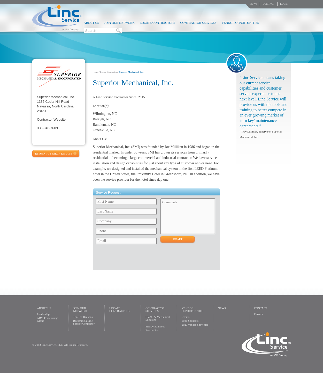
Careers (258, 314)
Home (95, 72)
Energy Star (152, 330)
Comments (188, 216)
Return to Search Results (53, 153)
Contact (268, 3)
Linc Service (56, 18)
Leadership (43, 314)
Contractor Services (198, 23)
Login (284, 3)
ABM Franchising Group (47, 319)
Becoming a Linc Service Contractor (84, 322)
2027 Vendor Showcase (195, 324)
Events (185, 316)
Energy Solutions (155, 326)
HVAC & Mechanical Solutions (157, 318)
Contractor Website (51, 119)
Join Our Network (119, 23)
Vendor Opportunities (240, 23)
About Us (91, 23)
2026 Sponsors (190, 320)
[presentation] (133, 258)
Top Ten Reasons (83, 316)
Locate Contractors (157, 23)
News (253, 3)
